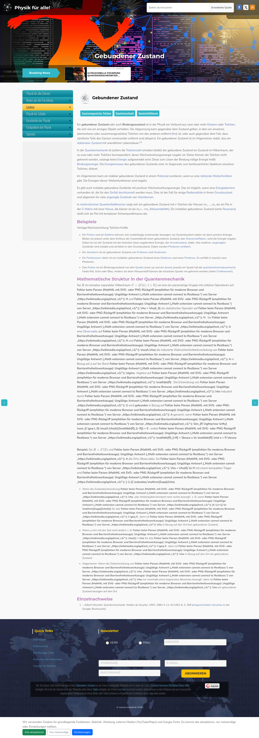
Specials (48, 134)
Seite (95, 689)
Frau (146, 642)
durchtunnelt (127, 192)
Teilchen (229, 124)
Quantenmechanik (125, 113)
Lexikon (48, 107)
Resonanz (229, 209)
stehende (206, 176)
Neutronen (160, 252)
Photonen (174, 246)
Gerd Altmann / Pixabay (247, 17)
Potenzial (163, 176)
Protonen (142, 252)
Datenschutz (40, 646)
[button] (227, 73)
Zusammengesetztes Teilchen (96, 113)
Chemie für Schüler (44, 666)
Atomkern (92, 252)
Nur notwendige (59, 732)
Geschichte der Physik (48, 120)
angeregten (219, 243)
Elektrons (166, 258)
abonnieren (195, 673)
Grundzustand (223, 192)
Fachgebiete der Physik (48, 127)
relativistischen (89, 204)
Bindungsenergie (87, 164)
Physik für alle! (32, 7)
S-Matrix (87, 209)
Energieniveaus (114, 164)
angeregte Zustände (119, 197)
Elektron (109, 235)
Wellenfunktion (222, 176)
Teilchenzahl (134, 150)
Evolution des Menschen (47, 659)
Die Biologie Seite (43, 653)
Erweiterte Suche (221, 7)
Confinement (224, 271)
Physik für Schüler (48, 113)
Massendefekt (159, 209)
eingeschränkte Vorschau (207, 605)
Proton (90, 235)
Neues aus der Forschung (48, 100)
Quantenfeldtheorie (148, 113)
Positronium (94, 258)
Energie (122, 159)
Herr (114, 642)
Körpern (212, 124)
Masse (109, 209)
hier (124, 689)
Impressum (39, 639)
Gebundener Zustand (85, 685)
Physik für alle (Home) (38, 93)
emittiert (185, 246)
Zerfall (114, 192)
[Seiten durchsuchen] (178, 7)
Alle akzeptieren (34, 732)
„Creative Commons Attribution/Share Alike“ (170, 685)
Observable (90, 331)
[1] (140, 142)
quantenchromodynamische (219, 267)
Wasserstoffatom (196, 239)
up (152, 267)
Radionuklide (194, 192)
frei (174, 134)
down (168, 267)
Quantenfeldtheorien (113, 204)
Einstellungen (82, 732)
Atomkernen (145, 197)
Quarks (139, 267)
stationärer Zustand (89, 143)
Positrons (189, 258)
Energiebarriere (225, 188)
